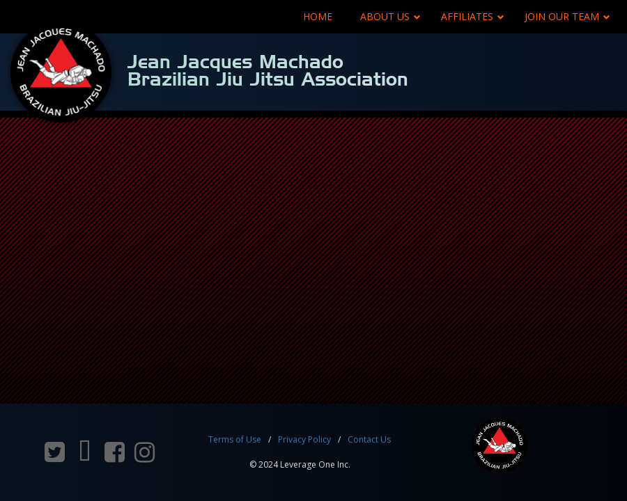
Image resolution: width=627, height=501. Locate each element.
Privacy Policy (304, 439)
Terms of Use (234, 439)
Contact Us (369, 439)
